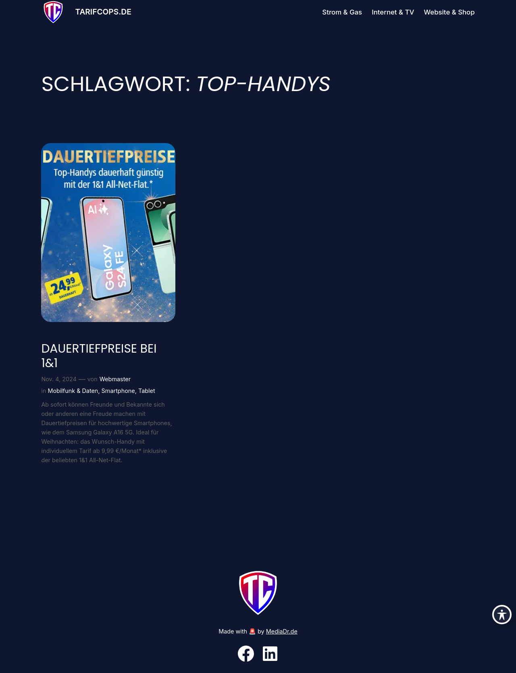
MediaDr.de (282, 631)
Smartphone (118, 390)
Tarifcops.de (103, 12)
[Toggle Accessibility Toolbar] (502, 614)
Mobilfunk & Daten (73, 390)
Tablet (146, 390)
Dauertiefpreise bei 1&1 (98, 355)
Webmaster (115, 379)
